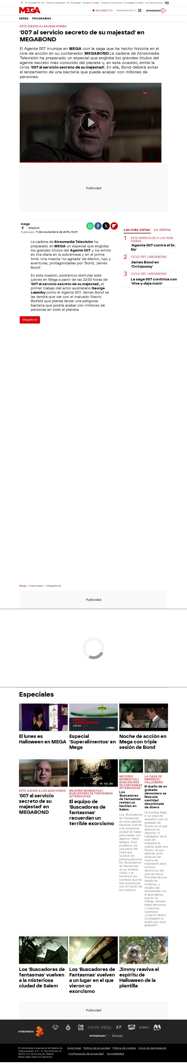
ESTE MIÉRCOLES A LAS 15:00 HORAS (152, 241)
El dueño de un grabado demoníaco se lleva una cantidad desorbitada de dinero (155, 799)
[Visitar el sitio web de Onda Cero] (131, 1029)
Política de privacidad (96, 1049)
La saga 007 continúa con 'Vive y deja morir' (154, 283)
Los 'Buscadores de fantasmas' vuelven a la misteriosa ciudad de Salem (42, 979)
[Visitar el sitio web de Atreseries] (119, 1029)
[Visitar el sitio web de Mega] (106, 1029)
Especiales (36, 696)
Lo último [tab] (162, 231)
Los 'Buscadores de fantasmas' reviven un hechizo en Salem (130, 802)
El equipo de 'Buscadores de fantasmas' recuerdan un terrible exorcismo (91, 814)
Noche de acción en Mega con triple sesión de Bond (142, 743)
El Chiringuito (74, 3)
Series (23, 20)
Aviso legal (74, 1049)
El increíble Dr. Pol (34, 3)
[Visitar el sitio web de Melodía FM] (157, 1029)
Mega (22, 587)
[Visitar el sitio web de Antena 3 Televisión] (55, 1029)
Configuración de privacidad (86, 1055)
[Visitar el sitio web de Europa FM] (144, 1029)
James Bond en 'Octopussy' (145, 266)
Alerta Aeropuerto (55, 3)
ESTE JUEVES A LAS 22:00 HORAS (42, 792)
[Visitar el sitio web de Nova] (93, 1029)
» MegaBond (52, 587)
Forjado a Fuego (91, 3)
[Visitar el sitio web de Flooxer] (117, 1037)
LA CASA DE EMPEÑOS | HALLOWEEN (153, 781)
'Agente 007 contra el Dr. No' (153, 249)
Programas (41, 20)
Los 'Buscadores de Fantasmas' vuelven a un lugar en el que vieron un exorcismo (92, 982)
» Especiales (35, 587)
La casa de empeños (156, 3)
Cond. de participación (152, 1049)
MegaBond (29, 321)
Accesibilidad (115, 1055)
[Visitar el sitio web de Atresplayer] (99, 1037)
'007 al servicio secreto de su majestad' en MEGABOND (36, 806)
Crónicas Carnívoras (112, 3)
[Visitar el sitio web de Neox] (80, 1029)
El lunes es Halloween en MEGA (42, 740)
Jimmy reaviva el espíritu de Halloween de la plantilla (139, 979)
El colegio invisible (134, 3)
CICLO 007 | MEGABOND (149, 258)
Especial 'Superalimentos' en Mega (92, 743)
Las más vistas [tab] (137, 231)
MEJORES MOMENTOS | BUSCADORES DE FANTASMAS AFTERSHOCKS (91, 795)
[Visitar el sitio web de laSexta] (68, 1029)
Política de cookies (124, 1049)
